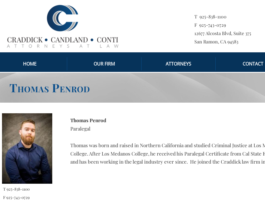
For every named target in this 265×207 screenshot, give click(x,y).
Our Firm (104, 64)
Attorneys (178, 64)
